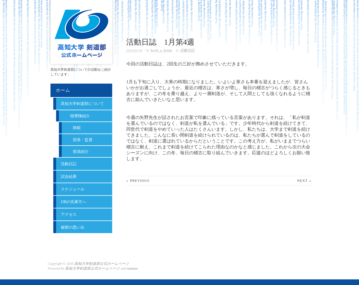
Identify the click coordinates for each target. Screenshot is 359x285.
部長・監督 (83, 139)
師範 (77, 127)
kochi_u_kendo (161, 50)
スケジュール (72, 189)
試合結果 (69, 176)
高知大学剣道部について (82, 103)
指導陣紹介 (80, 116)
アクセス (69, 214)
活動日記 (187, 50)
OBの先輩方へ (73, 201)
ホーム (63, 90)
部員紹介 (81, 151)
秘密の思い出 (72, 227)
